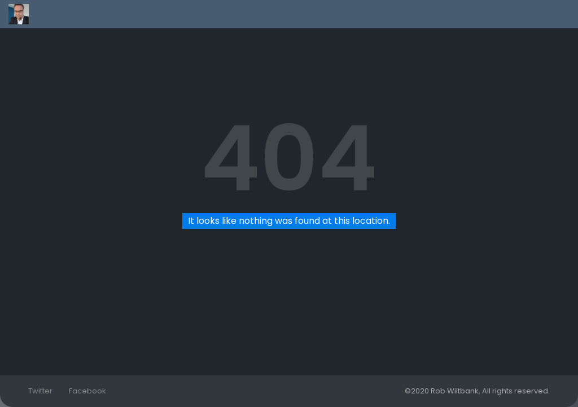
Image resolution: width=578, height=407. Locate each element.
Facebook (87, 391)
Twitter (40, 391)
